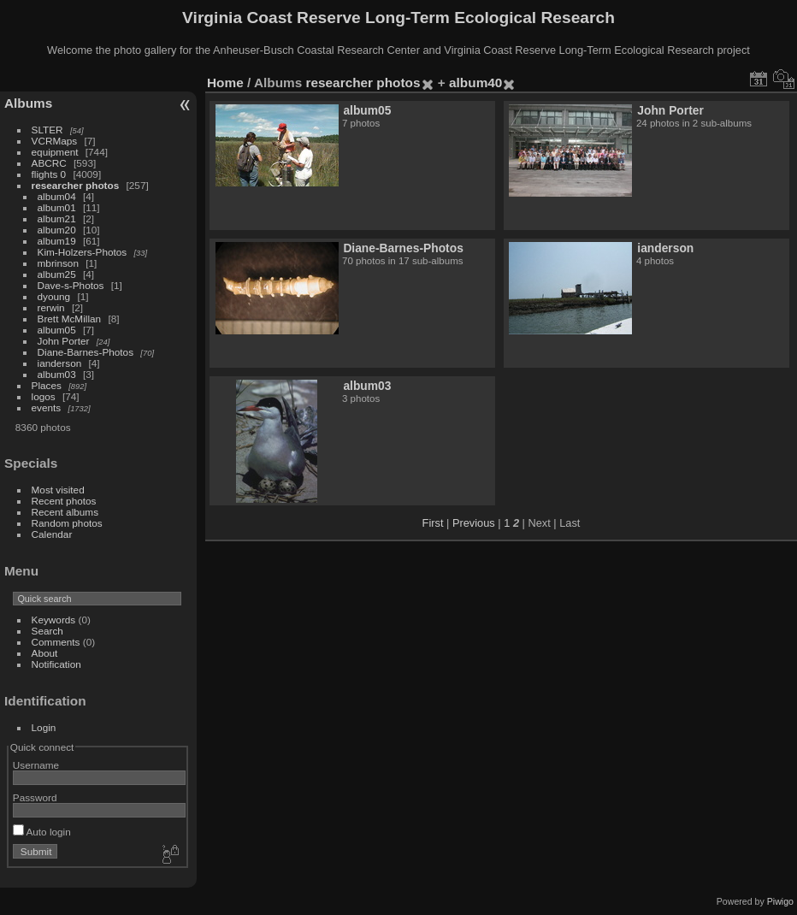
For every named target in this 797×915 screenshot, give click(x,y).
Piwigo (780, 901)
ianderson (60, 363)
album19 (57, 240)
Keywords (54, 619)
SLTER (47, 129)
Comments (56, 641)
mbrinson (58, 263)
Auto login (42, 831)
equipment (55, 151)
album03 (57, 374)
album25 (57, 274)
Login (44, 727)
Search (47, 630)
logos (44, 396)
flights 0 (49, 174)
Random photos (67, 522)
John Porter (64, 340)
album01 (57, 207)
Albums (28, 103)
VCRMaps (55, 140)
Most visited (58, 489)
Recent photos (64, 500)
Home (225, 82)
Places (47, 385)
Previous (473, 523)
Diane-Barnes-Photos (86, 351)
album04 (57, 196)
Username (36, 764)
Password (35, 797)
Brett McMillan (70, 318)
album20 (57, 229)
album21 (57, 218)
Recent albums (65, 511)
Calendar (52, 534)
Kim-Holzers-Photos (82, 251)
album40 (475, 82)
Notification (56, 664)
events (47, 407)
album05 (57, 329)
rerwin (51, 307)
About (45, 652)
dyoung (54, 296)
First (433, 523)
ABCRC (49, 162)
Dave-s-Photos (71, 285)
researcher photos (76, 185)
